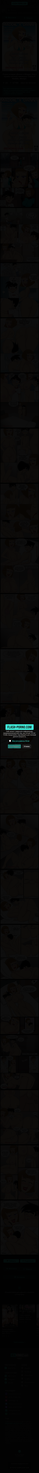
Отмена (27, 746)
